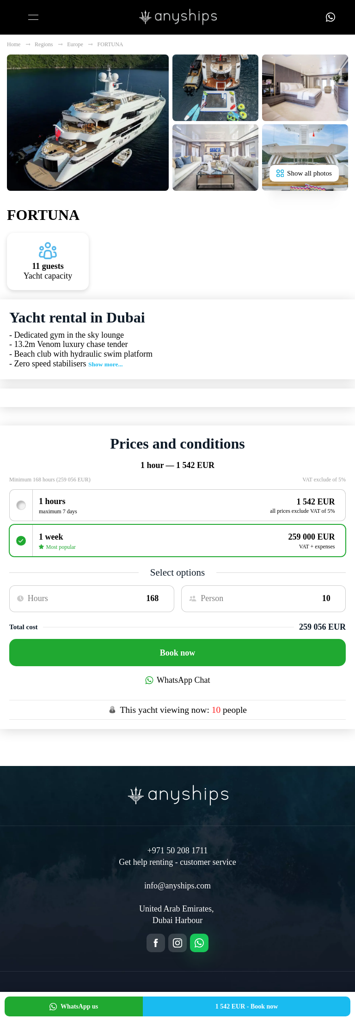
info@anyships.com (177, 885)
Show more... (105, 364)
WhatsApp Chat (177, 680)
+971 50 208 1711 (177, 850)
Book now (178, 652)
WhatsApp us (73, 1006)
